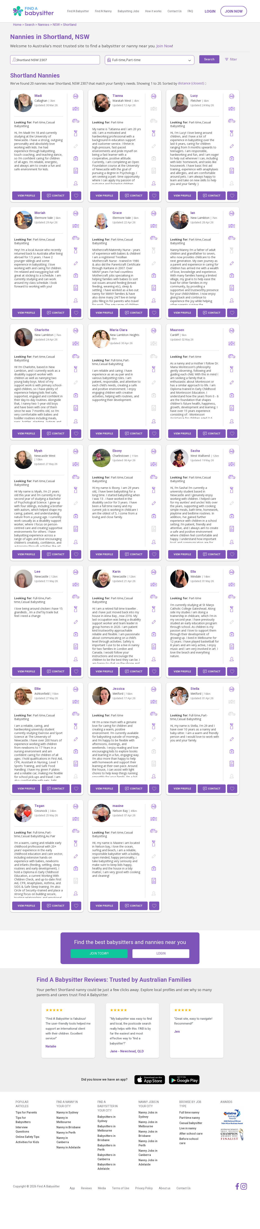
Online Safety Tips (27, 1136)
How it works (153, 11)
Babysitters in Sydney (107, 1119)
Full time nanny (189, 1112)
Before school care (188, 1141)
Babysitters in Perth (107, 1147)
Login (210, 11)
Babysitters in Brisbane (107, 1138)
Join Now (234, 11)
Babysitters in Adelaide (107, 1166)
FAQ (190, 11)
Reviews (86, 1188)
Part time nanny (189, 1117)
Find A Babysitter (78, 11)
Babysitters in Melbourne (107, 1128)
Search (30, 25)
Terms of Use (120, 1188)
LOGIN (161, 953)
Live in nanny (187, 1128)
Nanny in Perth (66, 1132)
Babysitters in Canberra (107, 1157)
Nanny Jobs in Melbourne (148, 1124)
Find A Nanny (103, 11)
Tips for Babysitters (23, 1120)
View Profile (26, 195)
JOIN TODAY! (99, 953)
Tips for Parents (26, 1112)
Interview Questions (22, 1129)
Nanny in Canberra (62, 1140)
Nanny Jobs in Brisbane (148, 1133)
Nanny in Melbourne (63, 1120)
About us (164, 1188)
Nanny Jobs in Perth (148, 1143)
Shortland (69, 25)
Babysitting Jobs (128, 11)
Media (102, 1188)
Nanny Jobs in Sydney (148, 1114)
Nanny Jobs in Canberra (148, 1153)
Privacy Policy (144, 1188)
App (72, 1188)
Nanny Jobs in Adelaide (148, 1162)
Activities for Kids (27, 1142)
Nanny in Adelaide (68, 1147)
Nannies (43, 25)
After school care (191, 1133)
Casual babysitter (190, 1123)
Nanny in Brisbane (68, 1127)
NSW (56, 25)
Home (17, 25)
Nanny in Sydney (67, 1112)
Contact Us (175, 11)
